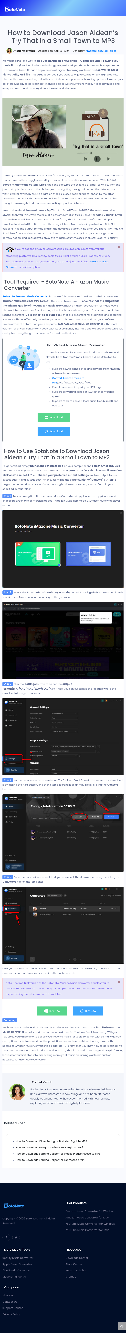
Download (54, 417)
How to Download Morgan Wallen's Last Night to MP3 (49, 1147)
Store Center (73, 1264)
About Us (8, 1295)
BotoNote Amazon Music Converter (25, 296)
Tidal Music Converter (16, 1270)
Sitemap (70, 1276)
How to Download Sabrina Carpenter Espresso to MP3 (50, 1160)
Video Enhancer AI (14, 1276)
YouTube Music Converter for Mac (87, 1230)
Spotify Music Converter (17, 1258)
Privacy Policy (11, 1314)
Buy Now (52, 1011)
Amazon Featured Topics (101, 51)
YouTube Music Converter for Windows (90, 1224)
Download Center (76, 1258)
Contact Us (9, 1301)
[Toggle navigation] (121, 9)
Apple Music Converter (17, 1264)
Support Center (12, 1308)
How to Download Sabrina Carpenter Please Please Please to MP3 (58, 1154)
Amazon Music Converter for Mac (87, 1217)
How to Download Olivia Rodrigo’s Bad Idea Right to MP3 (51, 1141)
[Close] (118, 247)
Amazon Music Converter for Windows (90, 1211)
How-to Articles (75, 1270)
